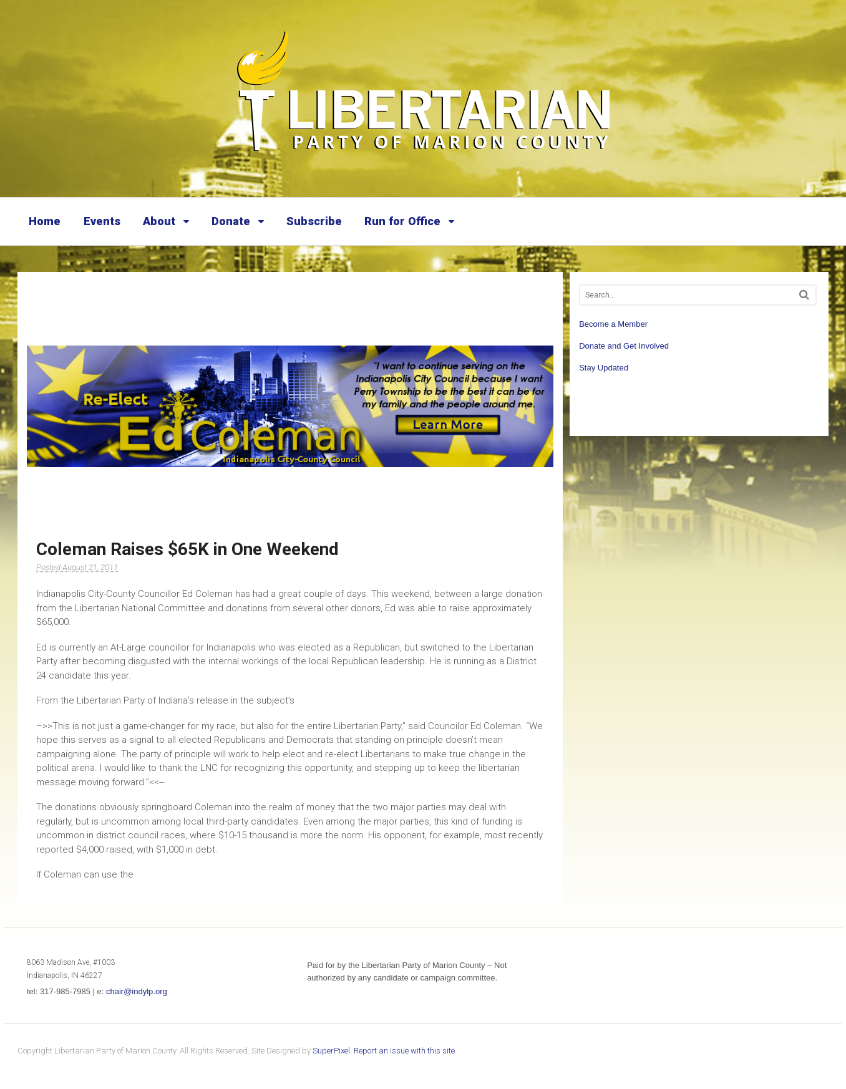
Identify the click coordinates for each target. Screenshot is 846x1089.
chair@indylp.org (136, 991)
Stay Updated (603, 367)
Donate (231, 221)
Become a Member (613, 324)
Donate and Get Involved (624, 346)
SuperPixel (331, 1050)
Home (45, 221)
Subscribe (314, 221)
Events (102, 221)
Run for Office (402, 221)
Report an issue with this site (404, 1050)
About (159, 221)
